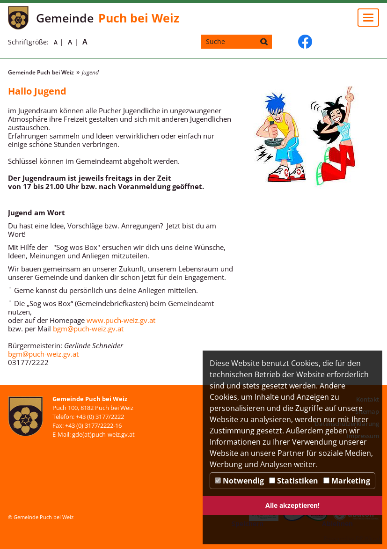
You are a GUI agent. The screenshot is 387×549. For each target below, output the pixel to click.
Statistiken (293, 481)
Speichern (247, 523)
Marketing (346, 481)
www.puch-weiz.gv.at (121, 320)
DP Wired (368, 538)
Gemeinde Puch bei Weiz (41, 72)
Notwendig (239, 481)
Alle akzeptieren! (292, 505)
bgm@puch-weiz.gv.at (88, 328)
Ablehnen (337, 523)
